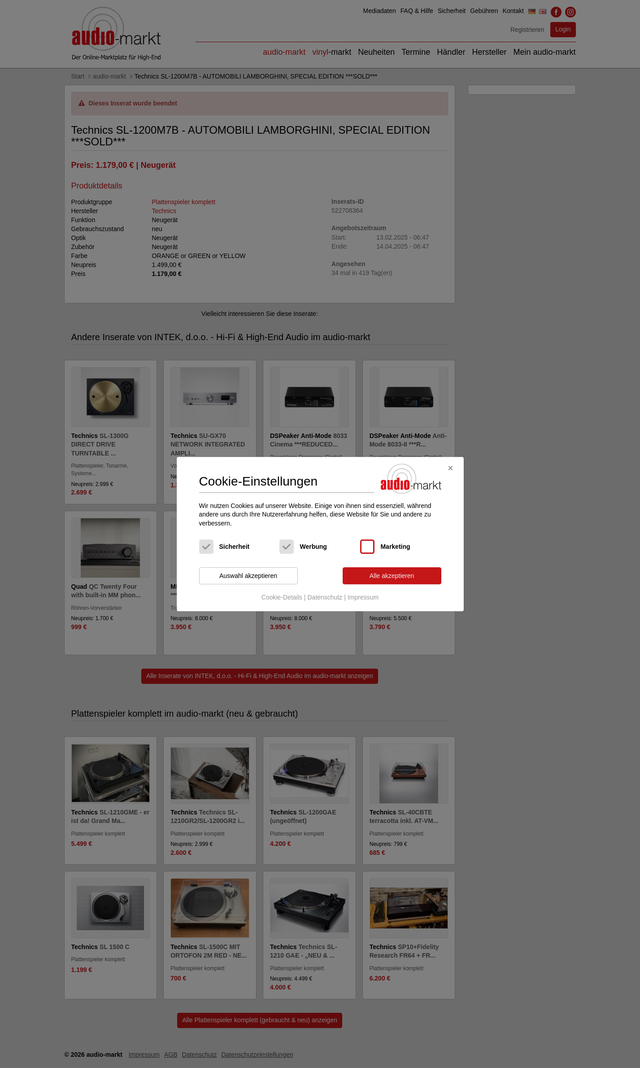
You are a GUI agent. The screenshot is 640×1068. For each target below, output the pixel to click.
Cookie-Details (281, 597)
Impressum (363, 597)
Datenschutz (324, 597)
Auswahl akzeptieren (248, 575)
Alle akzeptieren (392, 575)
